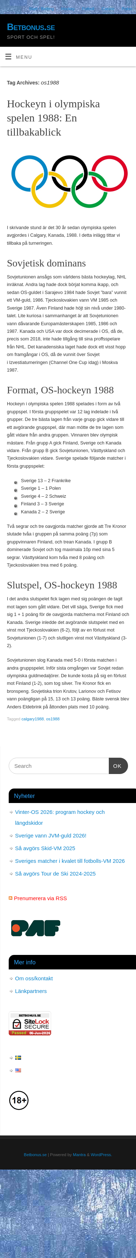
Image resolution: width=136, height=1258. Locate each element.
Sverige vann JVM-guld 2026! (51, 835)
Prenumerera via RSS (40, 898)
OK (115, 765)
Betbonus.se (31, 26)
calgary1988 (32, 719)
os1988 (52, 719)
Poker (126, 9)
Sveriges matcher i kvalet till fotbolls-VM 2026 (70, 861)
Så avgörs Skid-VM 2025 (45, 848)
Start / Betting (41, 9)
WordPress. (101, 1155)
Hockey (68, 9)
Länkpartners (31, 991)
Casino (108, 9)
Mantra (79, 1155)
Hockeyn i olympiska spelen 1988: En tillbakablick (53, 118)
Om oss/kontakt (34, 978)
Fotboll (88, 9)
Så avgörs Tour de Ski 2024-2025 (55, 873)
